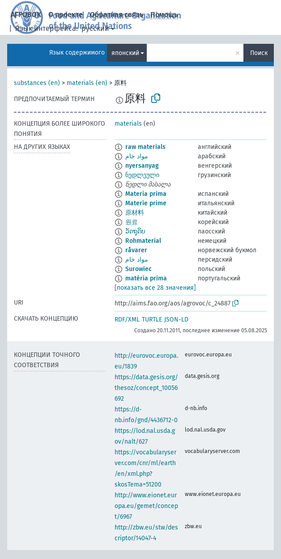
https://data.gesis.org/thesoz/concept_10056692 (146, 387)
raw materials (145, 147)
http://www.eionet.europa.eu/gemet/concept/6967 (146, 506)
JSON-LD (176, 319)
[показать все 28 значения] (155, 288)
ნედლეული (142, 175)
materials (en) (87, 83)
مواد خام (136, 156)
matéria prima (146, 278)
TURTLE (152, 319)
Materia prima (145, 194)
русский (95, 28)
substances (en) (37, 83)
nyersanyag (142, 165)
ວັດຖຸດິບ (135, 231)
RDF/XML (127, 319)
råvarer (136, 250)
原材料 (134, 212)
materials (128, 123)
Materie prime (145, 203)
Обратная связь (116, 14)
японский (125, 53)
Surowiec (138, 269)
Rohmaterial (143, 241)
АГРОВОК (26, 14)
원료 (131, 222)
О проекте (65, 14)
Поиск (259, 53)
